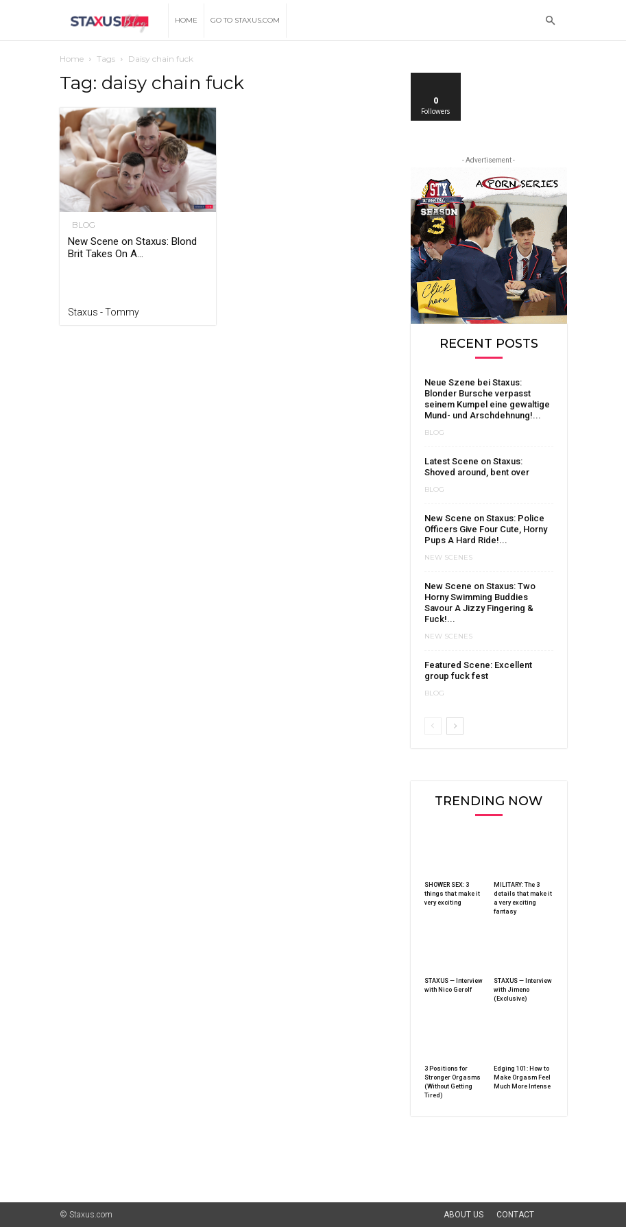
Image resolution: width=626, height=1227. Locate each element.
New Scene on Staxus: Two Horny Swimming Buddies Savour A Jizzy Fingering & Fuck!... (479, 602)
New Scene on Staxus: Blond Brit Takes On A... (132, 247)
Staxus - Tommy (103, 312)
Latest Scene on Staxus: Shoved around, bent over (476, 466)
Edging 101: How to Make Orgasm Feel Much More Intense (522, 1077)
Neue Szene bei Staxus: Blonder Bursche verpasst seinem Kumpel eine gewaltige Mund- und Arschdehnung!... (487, 398)
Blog (79, 225)
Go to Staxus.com (245, 20)
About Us (463, 1214)
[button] (550, 20)
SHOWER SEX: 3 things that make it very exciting (452, 893)
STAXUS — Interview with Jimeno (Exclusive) (523, 989)
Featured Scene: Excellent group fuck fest (478, 670)
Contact (515, 1214)
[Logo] (114, 21)
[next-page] (455, 726)
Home (186, 20)
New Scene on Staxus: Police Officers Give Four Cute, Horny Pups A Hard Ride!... (485, 529)
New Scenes (448, 557)
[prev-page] (433, 726)
